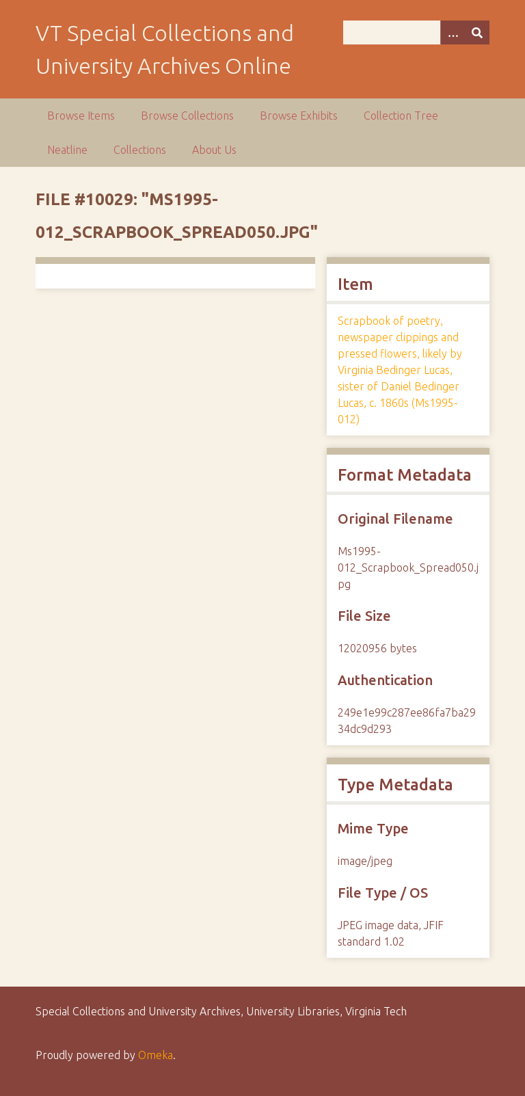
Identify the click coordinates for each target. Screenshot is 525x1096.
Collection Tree (401, 115)
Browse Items (81, 115)
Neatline (67, 150)
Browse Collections (187, 115)
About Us (214, 150)
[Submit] (477, 32)
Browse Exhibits (299, 115)
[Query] (416, 32)
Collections (139, 150)
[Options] (452, 32)
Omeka (155, 1055)
